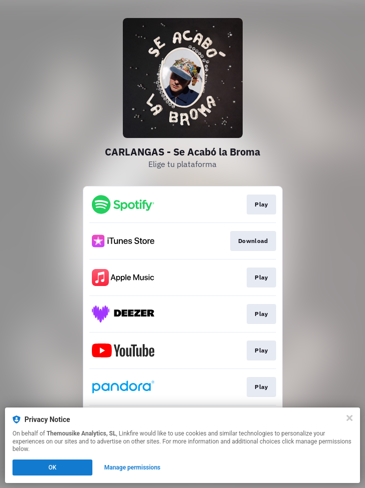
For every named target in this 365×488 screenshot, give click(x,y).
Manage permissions (132, 467)
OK (52, 467)
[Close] (350, 418)
